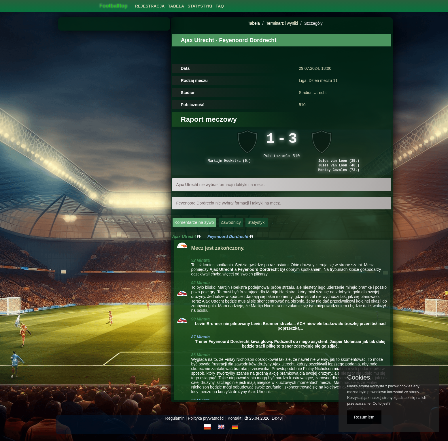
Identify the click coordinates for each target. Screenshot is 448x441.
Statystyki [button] (200, 6)
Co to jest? (381, 403)
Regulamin (175, 423)
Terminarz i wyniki (282, 23)
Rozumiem (364, 417)
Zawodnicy (231, 228)
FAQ (220, 6)
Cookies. (359, 377)
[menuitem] (150, 4)
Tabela (254, 23)
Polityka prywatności (206, 423)
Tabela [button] (176, 6)
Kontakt (234, 423)
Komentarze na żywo (194, 228)
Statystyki (256, 228)
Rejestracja (150, 6)
